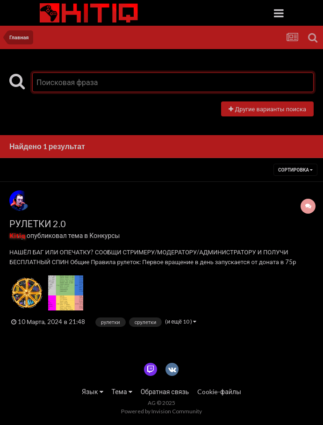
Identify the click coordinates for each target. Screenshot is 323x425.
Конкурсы (104, 235)
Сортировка (295, 170)
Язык (92, 392)
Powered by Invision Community (161, 411)
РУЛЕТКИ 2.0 (37, 223)
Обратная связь (165, 392)
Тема (122, 392)
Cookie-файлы (219, 392)
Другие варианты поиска (267, 109)
